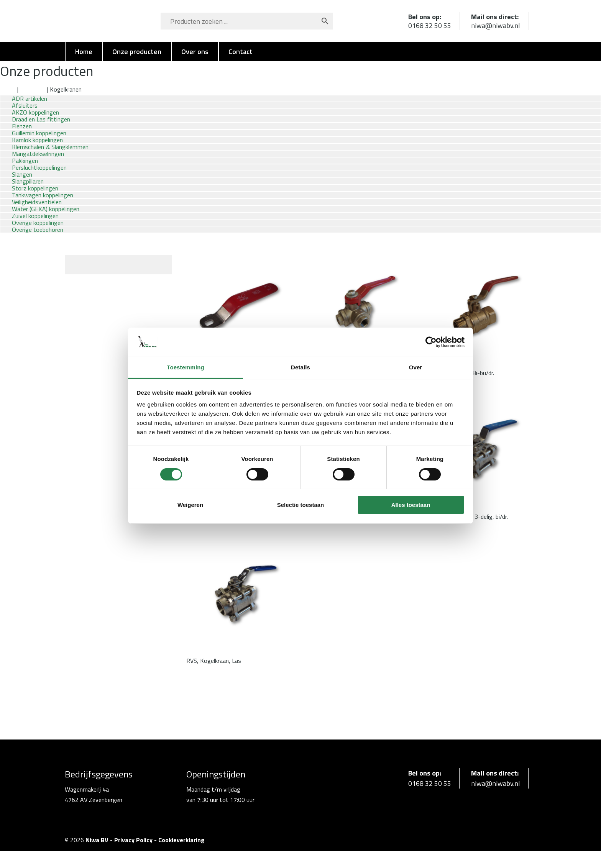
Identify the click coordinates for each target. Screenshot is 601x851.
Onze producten (136, 51)
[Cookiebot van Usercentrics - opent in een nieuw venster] (431, 342)
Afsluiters (33, 89)
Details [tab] (300, 367)
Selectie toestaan (300, 505)
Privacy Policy (133, 839)
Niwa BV (96, 839)
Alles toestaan (410, 505)
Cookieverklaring (181, 839)
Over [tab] (415, 367)
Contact (240, 51)
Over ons (195, 51)
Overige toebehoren (37, 229)
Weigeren (190, 505)
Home (83, 51)
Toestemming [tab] (185, 367)
